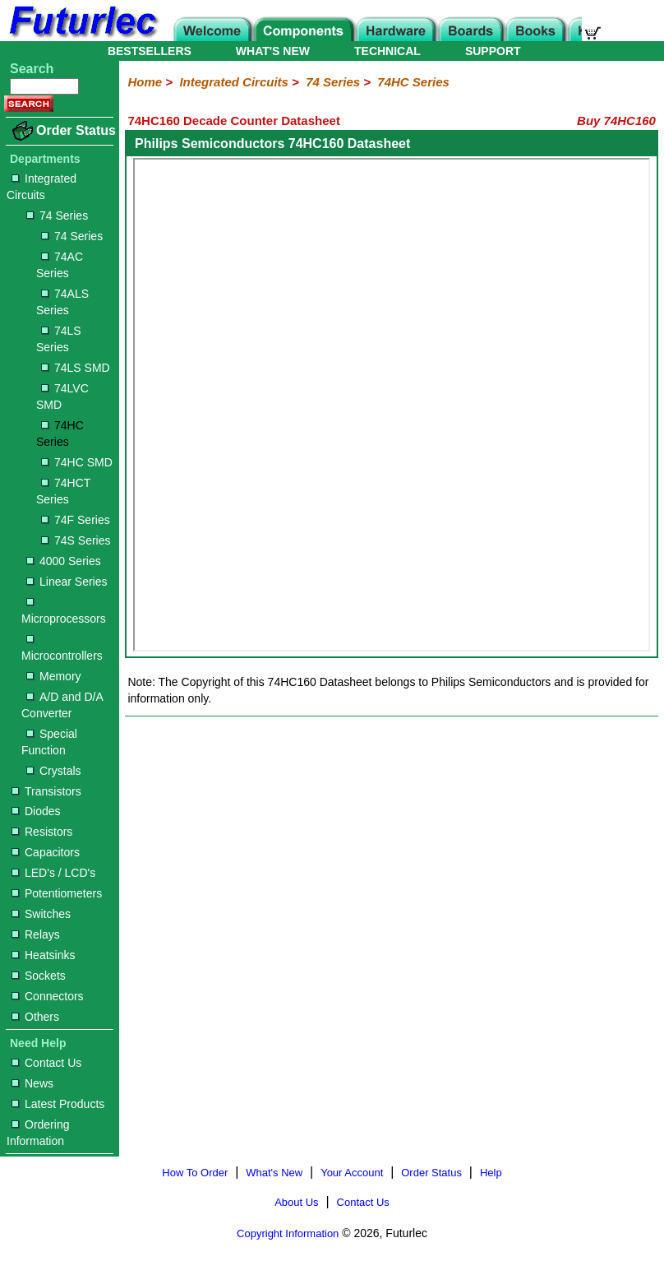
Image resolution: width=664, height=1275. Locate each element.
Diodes (36, 811)
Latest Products (58, 1103)
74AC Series (59, 265)
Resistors (42, 831)
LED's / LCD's (53, 872)
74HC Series (60, 433)
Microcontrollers (62, 648)
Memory (53, 676)
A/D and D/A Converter (62, 705)
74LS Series (58, 339)
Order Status (76, 130)
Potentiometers (57, 893)
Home (144, 82)
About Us (296, 1202)
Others (35, 1016)
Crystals (53, 770)
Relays (36, 934)
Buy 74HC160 (616, 121)
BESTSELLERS (149, 51)
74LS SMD (75, 367)
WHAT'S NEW (273, 51)
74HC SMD (77, 462)
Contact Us (46, 1062)
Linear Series (67, 581)
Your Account (351, 1172)
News (32, 1083)
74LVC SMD (62, 396)
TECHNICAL (387, 51)
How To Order (195, 1172)
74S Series (75, 540)
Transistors (46, 791)
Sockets (39, 975)
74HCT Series (63, 491)
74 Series (57, 215)
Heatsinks (43, 955)
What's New (274, 1172)
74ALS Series (62, 302)
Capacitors (46, 852)
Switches (41, 913)
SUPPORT (493, 51)
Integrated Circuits (41, 187)
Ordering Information (38, 1133)
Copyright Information (288, 1233)
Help (491, 1172)
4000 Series (63, 561)
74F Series (75, 519)
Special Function (49, 742)
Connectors (48, 996)
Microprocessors (63, 611)
